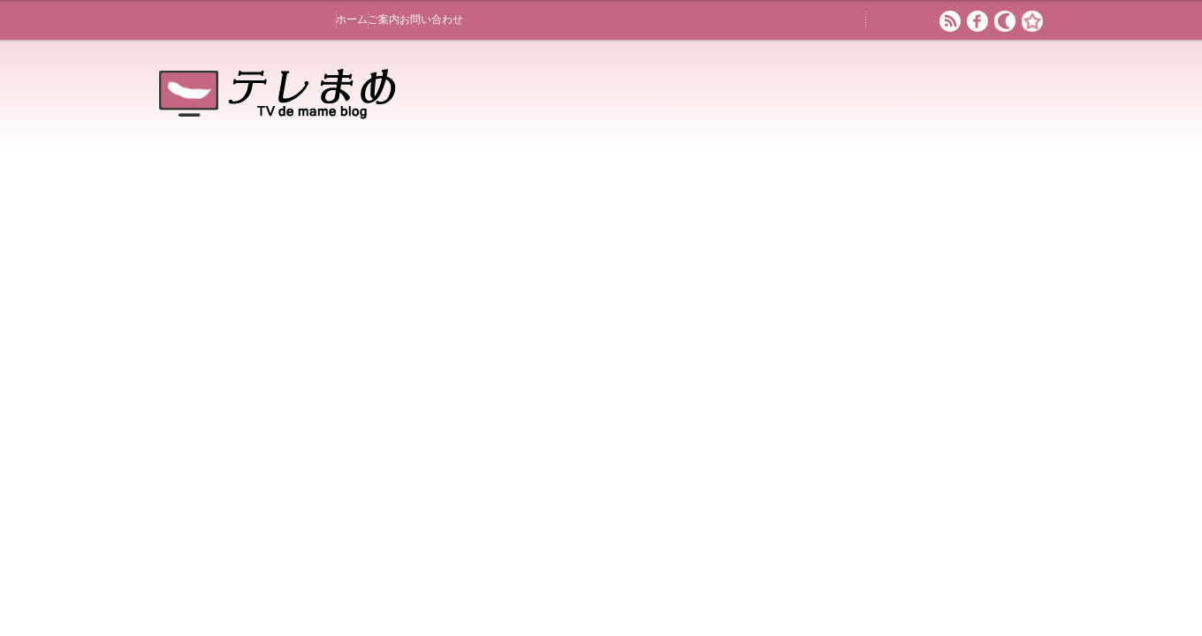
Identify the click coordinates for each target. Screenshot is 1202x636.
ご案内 (383, 19)
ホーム (352, 19)
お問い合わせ (431, 19)
